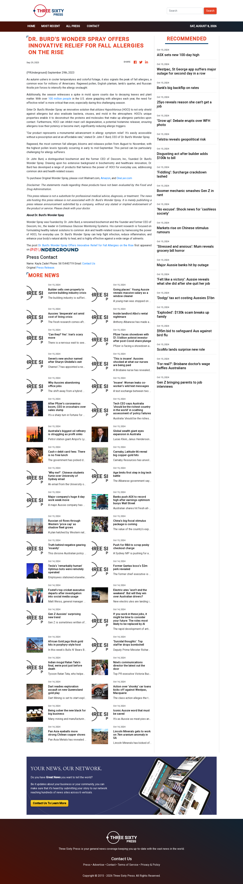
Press (86, 864)
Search (210, 10)
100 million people (59, 98)
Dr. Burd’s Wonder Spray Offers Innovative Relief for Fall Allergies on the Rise (86, 245)
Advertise (98, 864)
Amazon (105, 178)
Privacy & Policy (150, 864)
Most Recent (50, 26)
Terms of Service (128, 864)
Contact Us (88, 263)
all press (73, 26)
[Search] (185, 11)
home (31, 26)
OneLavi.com (124, 178)
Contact (93, 26)
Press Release (45, 267)
